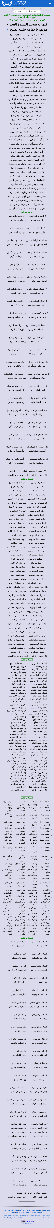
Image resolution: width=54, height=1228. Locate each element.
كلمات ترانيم (25, 1212)
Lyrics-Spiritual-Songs (20, 8)
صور (17, 1212)
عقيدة (12, 1210)
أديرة (31, 1212)
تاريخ (8, 1210)
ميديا (20, 1212)
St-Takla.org (10, 8)
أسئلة (20, 1210)
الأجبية (24, 1210)
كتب (5, 1210)
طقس (16, 1210)
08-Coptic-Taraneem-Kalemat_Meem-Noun (37, 8)
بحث (41, 1210)
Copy (23, 1221)
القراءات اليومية (31, 1210)
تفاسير (37, 1210)
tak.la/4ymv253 (26, 1223)
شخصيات (39, 1212)
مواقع (13, 1212)
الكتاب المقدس (46, 1210)
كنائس (34, 1212)
